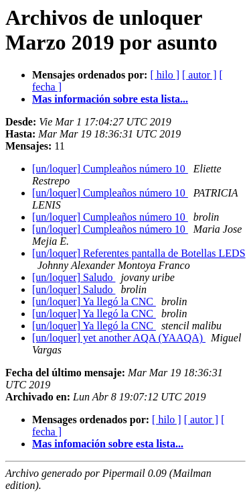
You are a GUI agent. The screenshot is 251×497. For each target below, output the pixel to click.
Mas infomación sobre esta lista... (107, 443)
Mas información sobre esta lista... (110, 99)
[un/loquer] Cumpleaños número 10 (110, 168)
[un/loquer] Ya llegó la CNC (94, 301)
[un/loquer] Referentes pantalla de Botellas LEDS (139, 253)
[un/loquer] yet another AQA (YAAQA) (118, 337)
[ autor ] (199, 74)
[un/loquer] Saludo (73, 277)
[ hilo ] (164, 74)
